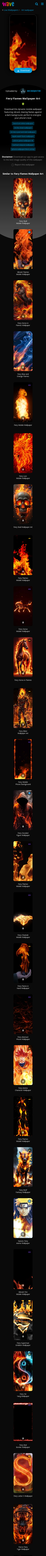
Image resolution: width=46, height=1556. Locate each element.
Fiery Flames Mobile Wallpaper (23, 579)
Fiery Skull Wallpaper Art (23, 527)
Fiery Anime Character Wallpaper (23, 1089)
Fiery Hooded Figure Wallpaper (23, 834)
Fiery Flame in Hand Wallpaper (23, 987)
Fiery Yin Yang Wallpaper (23, 1395)
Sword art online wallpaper (23, 123)
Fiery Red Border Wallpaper (23, 1446)
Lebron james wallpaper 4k (23, 141)
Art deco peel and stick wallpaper (23, 132)
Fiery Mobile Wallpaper (23, 425)
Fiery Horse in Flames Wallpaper (23, 324)
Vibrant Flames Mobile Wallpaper (23, 273)
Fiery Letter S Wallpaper (23, 1496)
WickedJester (30, 91)
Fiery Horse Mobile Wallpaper (23, 630)
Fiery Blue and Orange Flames (23, 375)
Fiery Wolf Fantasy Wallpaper (23, 1191)
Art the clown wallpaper (23, 128)
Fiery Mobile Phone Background (23, 783)
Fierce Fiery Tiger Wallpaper (23, 1548)
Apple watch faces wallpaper (23, 136)
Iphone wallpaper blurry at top (23, 149)
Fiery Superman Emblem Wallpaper (23, 1344)
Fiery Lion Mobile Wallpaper (23, 477)
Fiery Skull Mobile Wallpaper (23, 222)
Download (23, 70)
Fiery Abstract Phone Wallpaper (23, 1038)
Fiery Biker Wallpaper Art (23, 732)
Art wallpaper (27, 10)
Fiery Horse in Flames (23, 680)
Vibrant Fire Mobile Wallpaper (23, 1293)
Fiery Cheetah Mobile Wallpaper (23, 936)
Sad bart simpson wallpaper (23, 145)
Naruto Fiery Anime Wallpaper (23, 1242)
